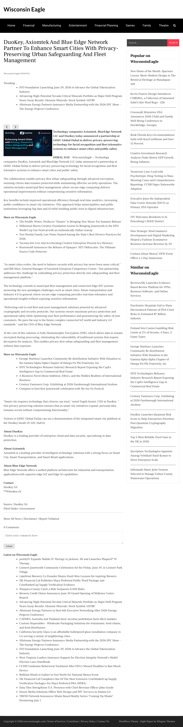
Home (11, 25)
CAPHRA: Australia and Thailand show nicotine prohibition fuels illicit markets (68, 619)
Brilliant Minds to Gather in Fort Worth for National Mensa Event (58, 675)
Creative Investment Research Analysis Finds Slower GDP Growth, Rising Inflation (152, 158)
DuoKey (23, 162)
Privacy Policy (88, 721)
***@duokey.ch (12, 491)
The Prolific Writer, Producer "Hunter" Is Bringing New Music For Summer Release (70, 222)
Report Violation (49, 519)
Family (147, 25)
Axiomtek (34, 162)
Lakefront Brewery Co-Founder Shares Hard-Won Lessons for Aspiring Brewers (68, 576)
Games (130, 25)
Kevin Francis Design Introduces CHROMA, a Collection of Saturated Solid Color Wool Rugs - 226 (152, 98)
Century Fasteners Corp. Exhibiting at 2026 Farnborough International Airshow (68, 384)
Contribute (73, 721)
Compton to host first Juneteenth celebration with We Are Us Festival (61, 389)
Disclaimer (30, 519)
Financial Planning (106, 25)
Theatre (164, 25)
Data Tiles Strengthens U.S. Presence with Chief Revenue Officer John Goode (66, 688)
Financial (28, 25)
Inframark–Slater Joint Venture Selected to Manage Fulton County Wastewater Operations (151, 474)
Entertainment (78, 25)
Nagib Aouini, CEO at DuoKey (98, 401)
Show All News (12, 519)
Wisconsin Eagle (24, 9)
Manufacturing (51, 25)
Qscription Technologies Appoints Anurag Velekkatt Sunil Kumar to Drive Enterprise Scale (151, 456)
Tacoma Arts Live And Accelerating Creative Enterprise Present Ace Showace (66, 243)
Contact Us (103, 721)
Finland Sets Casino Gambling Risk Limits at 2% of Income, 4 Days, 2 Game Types (152, 333)
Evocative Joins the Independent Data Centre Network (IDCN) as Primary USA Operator (150, 203)
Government (27, 509)
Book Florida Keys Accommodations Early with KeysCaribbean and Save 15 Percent (152, 139)
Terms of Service (56, 721)
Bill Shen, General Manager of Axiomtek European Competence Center (52, 269)
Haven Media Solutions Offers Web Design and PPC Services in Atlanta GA (65, 692)
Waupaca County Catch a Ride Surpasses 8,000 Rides (52, 589)
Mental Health (16, 39)
